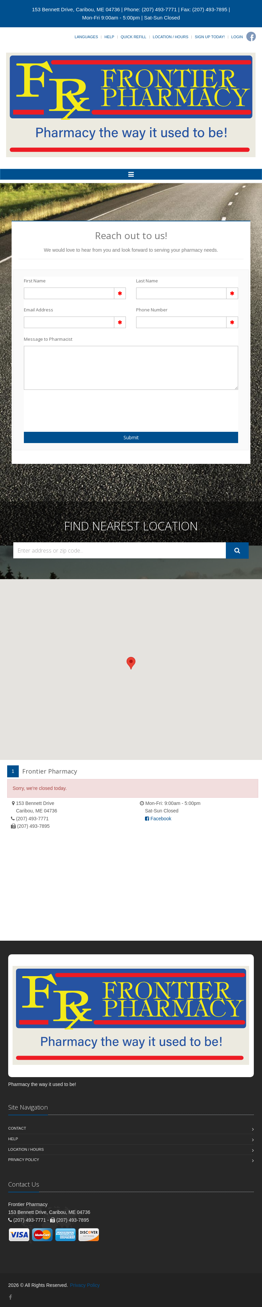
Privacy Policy (23, 1160)
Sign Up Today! (210, 37)
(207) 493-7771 (32, 818)
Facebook (158, 818)
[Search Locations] (119, 550)
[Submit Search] (237, 550)
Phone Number (152, 310)
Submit (131, 437)
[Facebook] (251, 36)
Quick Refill (133, 37)
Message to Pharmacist (48, 339)
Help (109, 37)
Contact (17, 1128)
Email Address (38, 310)
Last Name (147, 281)
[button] (131, 663)
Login (237, 37)
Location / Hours (170, 37)
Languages (86, 37)
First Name (35, 281)
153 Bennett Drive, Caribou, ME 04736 (76, 9)
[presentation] (64, 407)
